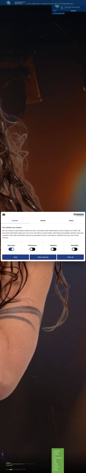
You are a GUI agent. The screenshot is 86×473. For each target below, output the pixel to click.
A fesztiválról (56, 451)
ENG (56, 11)
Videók (54, 461)
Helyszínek (55, 454)
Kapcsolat (55, 470)
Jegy (54, 456)
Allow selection (43, 257)
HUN (54, 11)
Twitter (62, 11)
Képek (54, 459)
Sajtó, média (56, 466)
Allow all (70, 257)
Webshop (55, 468)
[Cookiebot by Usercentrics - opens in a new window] (75, 214)
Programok (56, 452)
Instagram (64, 11)
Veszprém (55, 465)
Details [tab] (43, 220)
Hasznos (55, 463)
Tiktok (66, 11)
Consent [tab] (15, 220)
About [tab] (71, 220)
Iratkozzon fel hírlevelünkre (60, 13)
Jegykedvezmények (57, 458)
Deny (15, 257)
